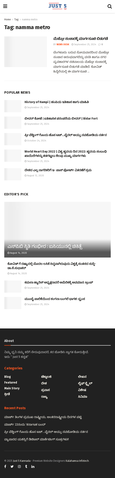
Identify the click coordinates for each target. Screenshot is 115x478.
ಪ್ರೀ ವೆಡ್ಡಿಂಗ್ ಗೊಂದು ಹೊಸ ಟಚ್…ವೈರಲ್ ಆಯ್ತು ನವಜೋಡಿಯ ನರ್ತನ (66, 135)
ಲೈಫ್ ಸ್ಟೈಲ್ (85, 383)
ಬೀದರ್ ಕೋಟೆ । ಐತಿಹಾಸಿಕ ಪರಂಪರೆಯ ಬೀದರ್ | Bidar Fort (61, 118)
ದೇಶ (44, 383)
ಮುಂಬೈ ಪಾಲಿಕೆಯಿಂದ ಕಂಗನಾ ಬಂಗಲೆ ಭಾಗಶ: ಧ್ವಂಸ (55, 299)
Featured (10, 382)
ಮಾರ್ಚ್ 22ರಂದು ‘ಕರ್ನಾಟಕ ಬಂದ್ (24, 424)
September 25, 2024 (83, 44)
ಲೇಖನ (82, 377)
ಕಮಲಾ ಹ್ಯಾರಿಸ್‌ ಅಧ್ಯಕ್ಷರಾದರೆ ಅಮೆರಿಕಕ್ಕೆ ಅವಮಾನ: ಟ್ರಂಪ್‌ (59, 282)
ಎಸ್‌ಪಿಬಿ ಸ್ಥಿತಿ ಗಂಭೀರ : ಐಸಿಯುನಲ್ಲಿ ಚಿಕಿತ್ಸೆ (44, 246)
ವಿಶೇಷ (82, 390)
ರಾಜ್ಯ (44, 397)
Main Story (11, 388)
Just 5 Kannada (22, 460)
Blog (7, 377)
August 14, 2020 (17, 253)
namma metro (30, 19)
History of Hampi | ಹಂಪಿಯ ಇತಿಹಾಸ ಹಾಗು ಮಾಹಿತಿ (57, 102)
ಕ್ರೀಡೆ (7, 394)
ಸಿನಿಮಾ (82, 397)
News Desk (63, 44)
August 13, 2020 (34, 175)
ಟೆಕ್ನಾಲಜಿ (46, 377)
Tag (16, 19)
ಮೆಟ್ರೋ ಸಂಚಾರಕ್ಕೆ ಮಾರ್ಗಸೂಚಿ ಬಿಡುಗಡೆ (80, 39)
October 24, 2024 (35, 140)
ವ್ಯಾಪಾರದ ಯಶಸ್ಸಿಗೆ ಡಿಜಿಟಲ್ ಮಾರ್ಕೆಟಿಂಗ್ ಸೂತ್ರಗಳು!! (36, 439)
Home (7, 19)
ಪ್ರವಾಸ (45, 390)
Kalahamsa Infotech (77, 460)
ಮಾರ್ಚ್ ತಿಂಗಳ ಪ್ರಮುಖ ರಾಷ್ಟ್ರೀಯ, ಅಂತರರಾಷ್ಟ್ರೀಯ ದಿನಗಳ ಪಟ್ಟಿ (43, 417)
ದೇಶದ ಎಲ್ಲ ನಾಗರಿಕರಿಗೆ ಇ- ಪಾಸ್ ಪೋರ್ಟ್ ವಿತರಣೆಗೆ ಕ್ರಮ (58, 170)
